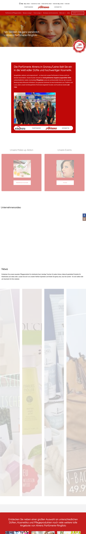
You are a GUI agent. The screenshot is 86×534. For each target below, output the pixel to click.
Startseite (3, 12)
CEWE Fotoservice (78, 13)
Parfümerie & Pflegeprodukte (13, 13)
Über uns (61, 13)
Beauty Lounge (27, 13)
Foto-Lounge (37, 13)
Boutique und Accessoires (50, 13)
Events (65, 182)
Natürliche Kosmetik (22, 182)
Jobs (68, 13)
